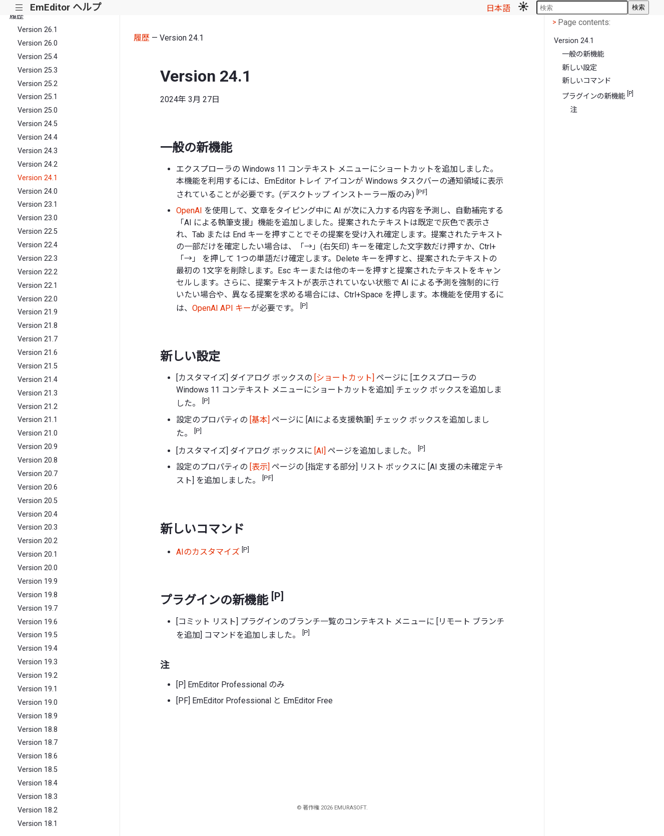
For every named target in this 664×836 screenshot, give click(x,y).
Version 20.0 (38, 568)
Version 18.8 (38, 729)
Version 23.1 (38, 204)
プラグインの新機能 (597, 95)
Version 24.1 (38, 178)
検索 (638, 7)
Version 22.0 (38, 299)
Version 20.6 (38, 487)
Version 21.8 (38, 325)
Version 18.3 (38, 796)
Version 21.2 (38, 406)
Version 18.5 (38, 769)
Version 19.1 (38, 689)
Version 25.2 (38, 84)
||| (19, 8)
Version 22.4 (38, 245)
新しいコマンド (586, 81)
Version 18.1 (38, 823)
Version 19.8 (38, 595)
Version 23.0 (38, 218)
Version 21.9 (38, 312)
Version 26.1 (38, 30)
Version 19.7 (38, 608)
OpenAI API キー (221, 308)
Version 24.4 (38, 137)
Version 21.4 (38, 379)
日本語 (498, 8)
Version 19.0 (38, 702)
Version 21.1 (38, 419)
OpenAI (189, 210)
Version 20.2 (38, 541)
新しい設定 (579, 68)
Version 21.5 (38, 366)
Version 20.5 (38, 501)
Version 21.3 (38, 393)
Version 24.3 (38, 151)
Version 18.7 (38, 742)
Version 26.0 (38, 43)
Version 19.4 (38, 648)
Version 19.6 (38, 622)
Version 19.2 (38, 675)
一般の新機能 (583, 54)
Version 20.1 (38, 554)
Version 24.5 (38, 124)
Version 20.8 (38, 460)
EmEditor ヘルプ (65, 7)
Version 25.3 (38, 70)
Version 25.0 (38, 110)
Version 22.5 (38, 231)
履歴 (17, 16)
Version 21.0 (38, 433)
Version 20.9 (38, 447)
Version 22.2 (38, 272)
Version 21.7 (38, 339)
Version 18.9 (38, 716)
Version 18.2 (38, 810)
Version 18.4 (38, 783)
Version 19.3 (38, 662)
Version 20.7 (38, 474)
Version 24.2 (38, 164)
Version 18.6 (38, 756)
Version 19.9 (38, 581)
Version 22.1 (38, 285)
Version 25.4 (38, 57)
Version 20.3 (38, 527)
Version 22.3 (38, 258)
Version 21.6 (38, 352)
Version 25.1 (38, 97)
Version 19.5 (38, 635)
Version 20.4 (38, 514)
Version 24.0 (38, 191)
